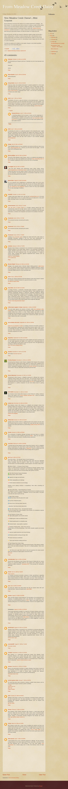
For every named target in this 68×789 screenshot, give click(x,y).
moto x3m (31, 381)
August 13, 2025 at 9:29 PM (18, 595)
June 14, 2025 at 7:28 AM (17, 571)
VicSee (9, 723)
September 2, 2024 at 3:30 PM (29, 307)
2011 (51, 33)
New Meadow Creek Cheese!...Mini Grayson (56, 46)
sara (9, 585)
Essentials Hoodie (12, 646)
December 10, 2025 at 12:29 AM (19, 666)
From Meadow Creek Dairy (28, 6)
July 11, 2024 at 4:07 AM (16, 276)
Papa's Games (11, 573)
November (53, 39)
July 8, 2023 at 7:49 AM (19, 234)
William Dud (11, 419)
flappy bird (29, 448)
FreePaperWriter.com (34, 196)
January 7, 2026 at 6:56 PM (25, 680)
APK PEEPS (11, 392)
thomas (9, 709)
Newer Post (6, 774)
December (53, 37)
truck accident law (12, 257)
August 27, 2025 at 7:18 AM (21, 644)
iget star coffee (11, 703)
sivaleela (10, 246)
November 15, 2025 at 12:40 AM (20, 652)
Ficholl (9, 571)
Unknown (10, 59)
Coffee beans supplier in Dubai (15, 307)
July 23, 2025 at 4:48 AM (15, 585)
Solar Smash (26, 616)
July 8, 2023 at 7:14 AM (21, 205)
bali (9, 457)
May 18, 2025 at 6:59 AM (20, 559)
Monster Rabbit (11, 264)
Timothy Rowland (12, 360)
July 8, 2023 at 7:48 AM (19, 226)
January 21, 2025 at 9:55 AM (18, 432)
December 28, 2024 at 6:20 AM (20, 403)
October (53, 41)
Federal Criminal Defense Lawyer (24, 660)
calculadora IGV (25, 564)
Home (24, 774)
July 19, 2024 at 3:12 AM (19, 287)
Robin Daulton (11, 74)
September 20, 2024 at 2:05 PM (27, 322)
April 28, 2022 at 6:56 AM (21, 155)
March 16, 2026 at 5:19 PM (17, 723)
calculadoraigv (11, 559)
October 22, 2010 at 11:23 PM (19, 59)
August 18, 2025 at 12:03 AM (20, 609)
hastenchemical (11, 205)
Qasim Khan (11, 180)
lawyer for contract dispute (13, 256)
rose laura (10, 443)
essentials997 (11, 644)
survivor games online (13, 680)
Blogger (40, 786)
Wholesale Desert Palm (13, 673)
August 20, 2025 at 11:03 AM (20, 627)
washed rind (23, 50)
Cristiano (10, 652)
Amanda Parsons (16, 113)
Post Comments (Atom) (14, 777)
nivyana (10, 595)
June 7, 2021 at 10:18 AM (16, 129)
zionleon (10, 666)
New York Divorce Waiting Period (15, 345)
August (53, 53)
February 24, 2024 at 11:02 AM (22, 264)
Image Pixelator (11, 689)
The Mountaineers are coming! (57, 43)
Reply (9, 70)
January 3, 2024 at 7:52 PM (18, 246)
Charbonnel (10, 218)
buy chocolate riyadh (17, 236)
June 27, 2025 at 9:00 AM (25, 113)
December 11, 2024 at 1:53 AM (21, 392)
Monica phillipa (11, 155)
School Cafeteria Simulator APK (27, 395)
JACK (9, 98)
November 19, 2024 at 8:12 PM (19, 351)
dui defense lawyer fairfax (13, 281)
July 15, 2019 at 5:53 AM (20, 74)
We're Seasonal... (55, 48)
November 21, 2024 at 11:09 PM (24, 360)
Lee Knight (10, 166)
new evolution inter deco (13, 322)
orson (9, 276)
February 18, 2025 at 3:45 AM (19, 443)
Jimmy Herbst (11, 83)
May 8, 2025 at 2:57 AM (15, 457)
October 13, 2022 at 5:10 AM (19, 194)
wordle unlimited (32, 366)
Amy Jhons (10, 287)
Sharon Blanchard (12, 375)
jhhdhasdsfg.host (38, 105)
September (53, 51)
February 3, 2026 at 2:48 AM (18, 709)
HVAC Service (11, 738)
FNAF (27, 600)
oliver (9, 695)
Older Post (42, 774)
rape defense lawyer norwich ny (17, 717)
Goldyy (9, 144)
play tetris (10, 552)
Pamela (9, 432)
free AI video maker (36, 729)
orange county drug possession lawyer (16, 300)
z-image (9, 685)
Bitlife (31, 435)
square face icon (11, 686)
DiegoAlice (10, 337)
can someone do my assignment (17, 186)
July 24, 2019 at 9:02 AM (20, 83)
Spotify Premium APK (35, 424)
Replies (11, 110)
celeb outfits (29, 589)
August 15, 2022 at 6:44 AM (20, 180)
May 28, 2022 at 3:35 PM (19, 166)
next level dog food (17, 353)
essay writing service (12, 90)
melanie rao (10, 403)
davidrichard (11, 627)
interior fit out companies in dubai (15, 325)
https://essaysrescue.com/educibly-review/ (17, 169)
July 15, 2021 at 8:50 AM (17, 144)
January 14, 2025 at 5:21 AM (20, 419)
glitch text (10, 687)
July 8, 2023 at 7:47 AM (19, 218)
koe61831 (10, 194)
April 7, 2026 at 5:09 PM (20, 738)
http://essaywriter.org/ (15, 147)
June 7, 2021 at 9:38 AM (16, 98)
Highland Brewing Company (14, 50)
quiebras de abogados (13, 413)
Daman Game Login (12, 637)
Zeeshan (10, 351)
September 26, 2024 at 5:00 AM (20, 337)
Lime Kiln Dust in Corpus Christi (16, 207)
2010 (51, 35)
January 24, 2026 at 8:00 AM (17, 695)
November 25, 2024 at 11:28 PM (24, 375)
